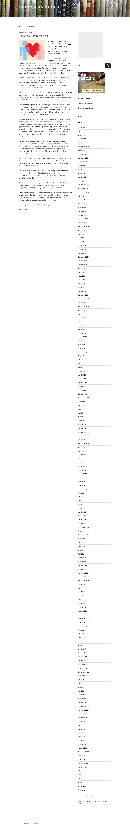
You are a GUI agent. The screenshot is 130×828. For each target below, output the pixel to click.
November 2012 (83, 618)
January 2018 (82, 382)
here (69, 44)
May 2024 (81, 150)
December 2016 (83, 432)
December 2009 (83, 752)
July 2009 (81, 771)
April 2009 (81, 782)
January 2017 (82, 428)
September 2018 (83, 352)
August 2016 (82, 447)
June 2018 (81, 363)
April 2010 (81, 736)
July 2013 (81, 588)
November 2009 (83, 756)
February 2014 (82, 561)
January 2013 (82, 611)
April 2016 (81, 462)
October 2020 (82, 261)
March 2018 (82, 375)
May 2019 (81, 322)
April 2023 (81, 173)
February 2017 (82, 424)
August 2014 (82, 539)
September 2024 (83, 146)
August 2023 (82, 165)
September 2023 (83, 162)
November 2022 (83, 188)
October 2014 (82, 531)
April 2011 (81, 691)
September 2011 (83, 672)
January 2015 (82, 520)
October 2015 (82, 485)
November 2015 (83, 481)
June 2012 (81, 638)
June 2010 (81, 729)
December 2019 (83, 295)
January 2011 (82, 702)
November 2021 (83, 219)
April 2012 (81, 645)
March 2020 (82, 287)
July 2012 (81, 634)
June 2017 (81, 409)
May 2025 (81, 135)
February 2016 (82, 470)
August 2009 (82, 767)
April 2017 (81, 417)
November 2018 (83, 344)
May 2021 (81, 242)
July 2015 (81, 497)
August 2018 (82, 356)
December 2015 (83, 478)
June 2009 (81, 775)
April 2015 (81, 508)
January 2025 (82, 143)
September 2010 (83, 717)
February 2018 (82, 379)
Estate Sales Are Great (85, 108)
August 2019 (82, 310)
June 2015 (81, 500)
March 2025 (82, 139)
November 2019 (83, 299)
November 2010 (83, 710)
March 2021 (82, 245)
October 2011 (82, 668)
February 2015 (82, 516)
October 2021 (82, 223)
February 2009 (83, 790)
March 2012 (82, 649)
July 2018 (81, 360)
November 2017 (83, 390)
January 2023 (82, 181)
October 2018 (82, 348)
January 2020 (82, 291)
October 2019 (82, 303)
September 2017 (83, 398)
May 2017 (81, 413)
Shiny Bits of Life (40, 7)
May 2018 (81, 367)
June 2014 (81, 546)
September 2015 (83, 489)
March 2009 (82, 786)
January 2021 (82, 253)
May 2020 (81, 280)
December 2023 (83, 158)
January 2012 (82, 657)
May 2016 (81, 459)
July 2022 (81, 196)
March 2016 (82, 466)
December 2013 (83, 569)
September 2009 (83, 763)
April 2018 (81, 371)
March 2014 (82, 558)
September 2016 (83, 443)
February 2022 (82, 207)
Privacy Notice (23, 823)
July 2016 (81, 451)
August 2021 (82, 230)
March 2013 (82, 603)
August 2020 (82, 268)
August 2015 (82, 493)
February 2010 (82, 744)
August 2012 (82, 630)
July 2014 (81, 542)
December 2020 (83, 257)
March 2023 (82, 177)
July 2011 (81, 679)
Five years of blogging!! (85, 103)
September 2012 (83, 626)
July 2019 (81, 314)
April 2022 (81, 204)
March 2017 (82, 421)
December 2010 (83, 706)
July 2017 (81, 405)
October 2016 (82, 440)
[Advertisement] (90, 45)
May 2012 (81, 641)
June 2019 (81, 318)
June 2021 (81, 238)
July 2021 (81, 234)
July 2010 (81, 725)
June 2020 (81, 276)
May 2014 (81, 550)
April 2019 (81, 325)
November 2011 (83, 664)
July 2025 (81, 131)
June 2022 (81, 200)
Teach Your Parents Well (33, 35)
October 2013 (82, 577)
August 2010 (82, 721)
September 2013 (83, 580)
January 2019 (82, 337)
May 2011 (81, 687)
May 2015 (81, 504)
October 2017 (82, 394)
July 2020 (81, 272)
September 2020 (83, 264)
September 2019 (83, 306)
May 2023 (81, 169)
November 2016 (83, 436)
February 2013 (82, 607)
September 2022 (83, 192)
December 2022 (83, 185)
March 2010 (82, 740)
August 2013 (82, 584)
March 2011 (82, 695)
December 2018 (83, 341)
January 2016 (82, 474)
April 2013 (81, 599)
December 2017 (83, 386)
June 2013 (81, 592)
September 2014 (83, 535)
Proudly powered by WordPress (40, 823)
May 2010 (81, 733)
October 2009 (82, 759)
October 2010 (82, 714)
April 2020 (81, 283)
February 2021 (82, 249)
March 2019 (82, 329)
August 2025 (82, 127)
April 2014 (81, 554)
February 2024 (82, 154)
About (80, 116)
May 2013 (81, 596)
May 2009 (81, 778)
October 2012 (82, 622)
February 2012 (82, 653)
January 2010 (82, 748)
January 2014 (82, 565)
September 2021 (83, 226)
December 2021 (83, 215)
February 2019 (82, 333)
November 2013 (83, 573)
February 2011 (82, 698)
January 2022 (82, 211)
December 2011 (83, 660)
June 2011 (81, 683)
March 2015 (82, 512)
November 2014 (83, 527)
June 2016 (81, 455)
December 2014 (83, 523)
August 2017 (82, 401)
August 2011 (82, 676)
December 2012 (83, 615)
